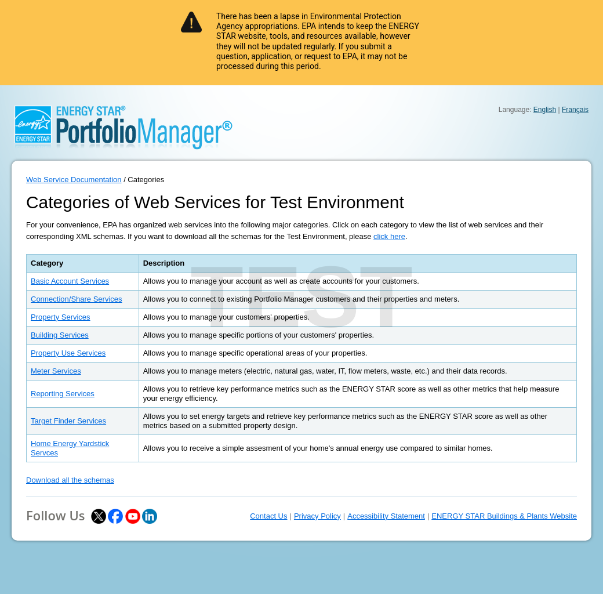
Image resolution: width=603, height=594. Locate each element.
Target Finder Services (68, 420)
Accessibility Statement (386, 516)
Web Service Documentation (74, 179)
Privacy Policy (317, 516)
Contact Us (268, 516)
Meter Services (56, 371)
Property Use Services (68, 353)
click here (389, 236)
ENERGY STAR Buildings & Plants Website (504, 516)
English (544, 110)
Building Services (60, 335)
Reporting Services (63, 393)
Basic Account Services (70, 281)
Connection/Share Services (76, 299)
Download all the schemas (70, 480)
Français (575, 110)
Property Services (60, 317)
